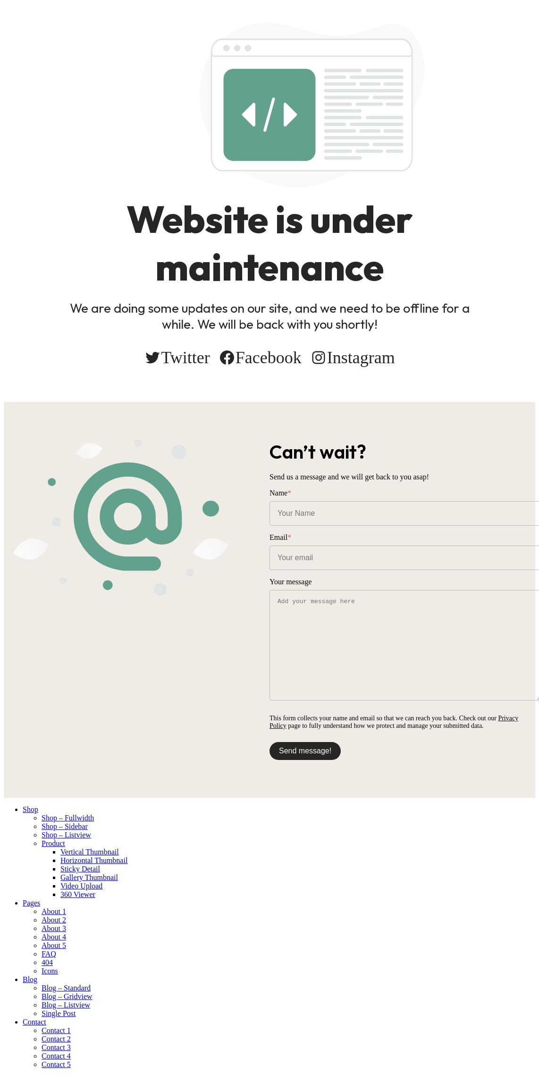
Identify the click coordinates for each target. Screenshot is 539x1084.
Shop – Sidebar (65, 826)
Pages (31, 903)
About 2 (54, 920)
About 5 (54, 945)
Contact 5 (56, 1064)
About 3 (54, 928)
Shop (30, 809)
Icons (50, 971)
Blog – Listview (66, 1005)
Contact (34, 1022)
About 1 (54, 911)
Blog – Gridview (67, 996)
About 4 (54, 937)
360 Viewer (77, 894)
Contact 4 (56, 1056)
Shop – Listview (66, 835)
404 (47, 962)
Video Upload (81, 886)
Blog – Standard (66, 988)
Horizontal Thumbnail (93, 860)
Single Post (59, 1013)
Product (53, 843)
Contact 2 (56, 1039)
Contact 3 (56, 1047)
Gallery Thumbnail (89, 877)
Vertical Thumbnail (89, 852)
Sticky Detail (80, 869)
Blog (30, 979)
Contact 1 (56, 1030)
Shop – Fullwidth (68, 818)
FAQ (49, 954)
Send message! (305, 751)
